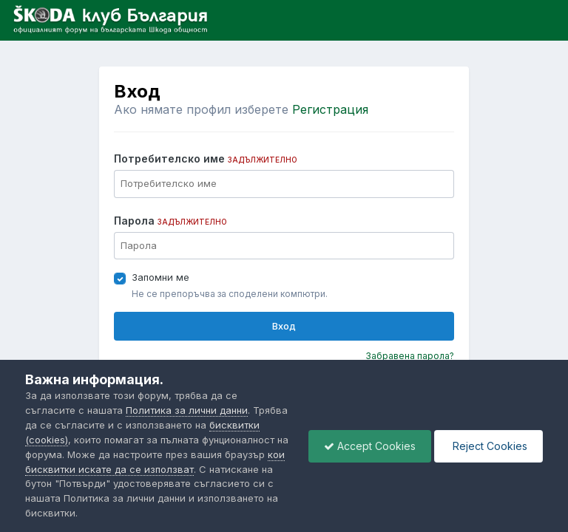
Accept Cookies (370, 446)
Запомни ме (160, 277)
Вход (284, 326)
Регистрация (330, 109)
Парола (170, 220)
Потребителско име (205, 158)
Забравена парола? (409, 355)
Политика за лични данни (187, 410)
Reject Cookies (488, 446)
